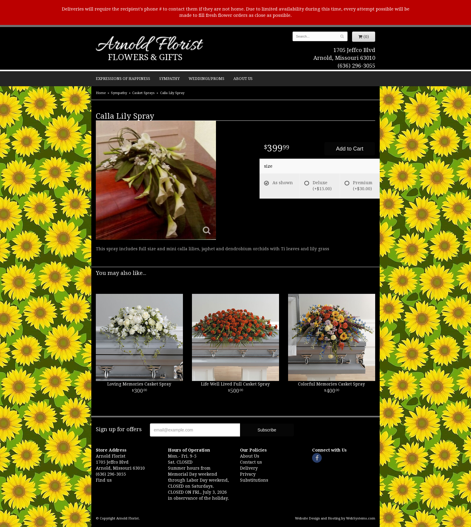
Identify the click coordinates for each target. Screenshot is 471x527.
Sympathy (169, 78)
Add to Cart (349, 149)
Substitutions (254, 480)
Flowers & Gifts (145, 57)
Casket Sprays (143, 93)
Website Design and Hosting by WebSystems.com (335, 518)
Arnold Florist (149, 45)
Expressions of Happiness (123, 78)
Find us (104, 480)
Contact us (251, 462)
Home (101, 93)
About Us (243, 78)
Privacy (248, 474)
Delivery (249, 468)
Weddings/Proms (206, 78)
